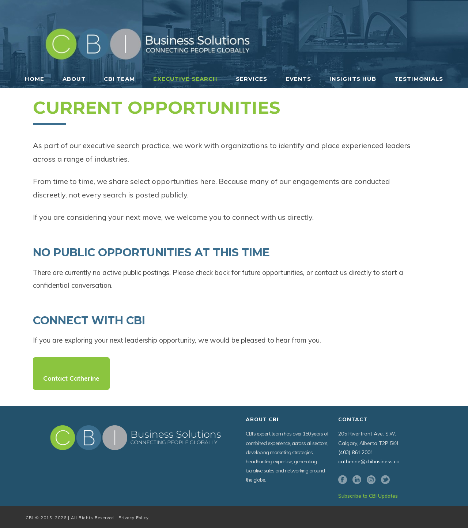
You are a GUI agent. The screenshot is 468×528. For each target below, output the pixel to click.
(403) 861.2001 (355, 452)
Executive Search (185, 78)
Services (251, 78)
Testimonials (419, 78)
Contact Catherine (71, 378)
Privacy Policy (133, 517)
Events (298, 78)
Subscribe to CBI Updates (368, 496)
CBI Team (119, 78)
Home (34, 78)
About (74, 78)
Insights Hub (352, 78)
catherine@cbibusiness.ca (369, 461)
